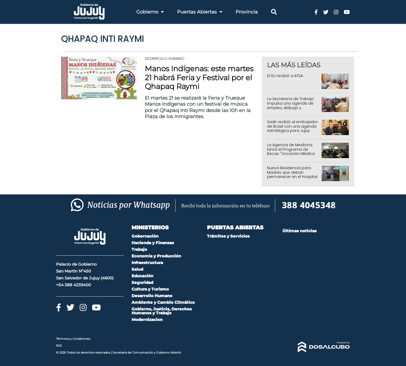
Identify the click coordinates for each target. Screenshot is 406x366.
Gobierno (150, 12)
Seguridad (142, 282)
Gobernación (145, 236)
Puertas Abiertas (199, 12)
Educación (142, 275)
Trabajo (139, 249)
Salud (137, 269)
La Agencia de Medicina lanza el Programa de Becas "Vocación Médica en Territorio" (291, 151)
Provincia (247, 12)
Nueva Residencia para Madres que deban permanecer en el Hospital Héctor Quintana (292, 174)
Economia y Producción (156, 255)
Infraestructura (147, 262)
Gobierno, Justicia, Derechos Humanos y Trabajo (162, 310)
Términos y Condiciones (73, 339)
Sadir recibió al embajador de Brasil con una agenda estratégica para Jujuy (292, 126)
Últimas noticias (299, 230)
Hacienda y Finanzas (153, 242)
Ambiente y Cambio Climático (163, 302)
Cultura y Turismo (150, 289)
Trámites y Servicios (228, 236)
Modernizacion (147, 319)
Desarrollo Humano (164, 58)
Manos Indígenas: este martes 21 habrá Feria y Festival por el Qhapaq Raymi (199, 77)
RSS (59, 345)
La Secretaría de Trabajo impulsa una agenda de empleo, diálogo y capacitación (290, 105)
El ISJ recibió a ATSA (285, 75)
